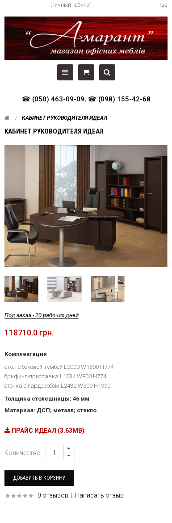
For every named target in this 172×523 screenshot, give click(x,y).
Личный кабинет (71, 5)
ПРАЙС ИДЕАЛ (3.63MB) (44, 430)
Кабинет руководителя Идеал (64, 118)
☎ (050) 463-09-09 (53, 99)
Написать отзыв (99, 495)
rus (163, 5)
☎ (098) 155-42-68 (119, 99)
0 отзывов (53, 495)
